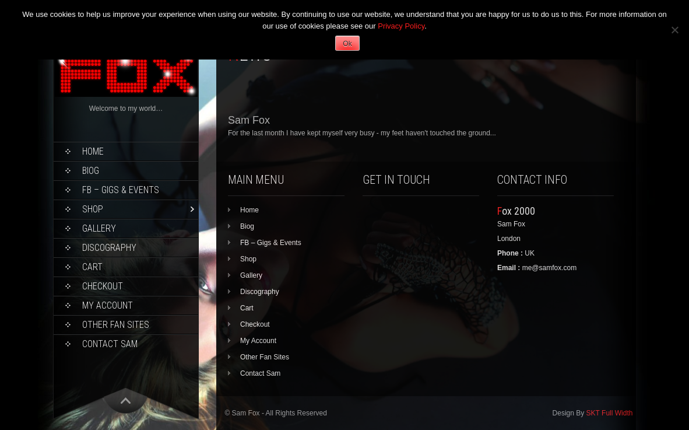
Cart (92, 266)
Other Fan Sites (115, 324)
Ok (347, 44)
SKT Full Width (609, 413)
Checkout (102, 286)
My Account (107, 305)
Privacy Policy (401, 26)
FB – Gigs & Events (120, 189)
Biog (90, 170)
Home (93, 151)
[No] (674, 30)
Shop (92, 209)
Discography (109, 247)
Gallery (99, 228)
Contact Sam (110, 343)
